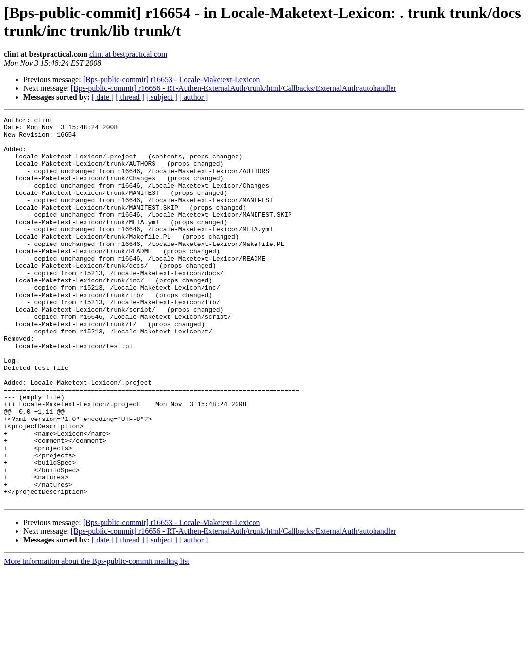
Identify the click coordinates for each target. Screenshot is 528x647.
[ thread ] (130, 97)
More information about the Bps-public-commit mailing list (96, 638)
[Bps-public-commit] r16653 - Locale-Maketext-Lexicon (171, 79)
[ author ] (193, 97)
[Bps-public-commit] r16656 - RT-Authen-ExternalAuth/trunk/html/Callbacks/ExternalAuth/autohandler (233, 88)
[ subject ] (161, 97)
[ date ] (103, 97)
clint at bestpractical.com (128, 54)
